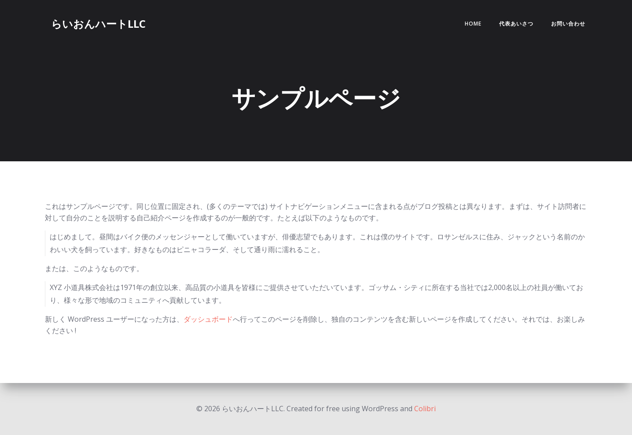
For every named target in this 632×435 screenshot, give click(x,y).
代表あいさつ (516, 23)
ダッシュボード (208, 319)
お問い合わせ (568, 23)
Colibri (425, 408)
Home (473, 23)
